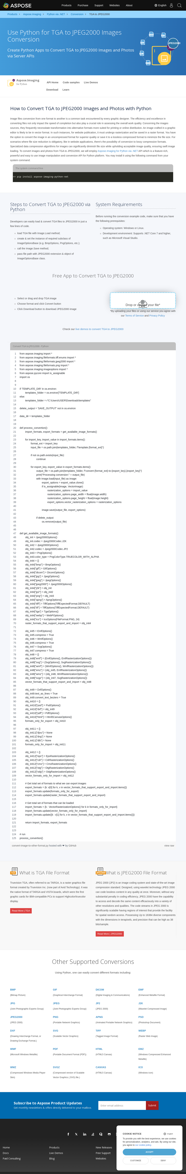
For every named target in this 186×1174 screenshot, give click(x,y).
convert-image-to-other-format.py (30, 845)
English (159, 5)
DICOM (100, 982)
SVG (55, 1023)
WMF (13, 1041)
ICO (140, 1060)
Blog (52, 1151)
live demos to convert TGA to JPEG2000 (99, 329)
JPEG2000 (16, 1009)
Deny (163, 1160)
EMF (141, 982)
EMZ (141, 1041)
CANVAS (101, 1060)
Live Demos (91, 82)
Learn (66, 89)
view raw (169, 845)
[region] (93, 596)
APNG (99, 1009)
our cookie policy (143, 1145)
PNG (55, 1009)
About (129, 5)
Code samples (71, 82)
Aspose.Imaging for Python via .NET (118, 151)
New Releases (104, 1140)
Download (52, 89)
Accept (149, 1152)
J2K (140, 996)
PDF (55, 1041)
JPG (12, 996)
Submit (152, 1098)
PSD (141, 1009)
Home (6, 1140)
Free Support (103, 1146)
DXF (12, 1023)
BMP (13, 982)
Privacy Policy (157, 315)
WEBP (142, 1023)
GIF (55, 982)
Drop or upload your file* (143, 305)
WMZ (13, 1060)
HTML (99, 1041)
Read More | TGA (21, 908)
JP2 (98, 996)
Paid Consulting (11, 1151)
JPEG (56, 996)
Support (98, 5)
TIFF (98, 1023)
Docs (6, 1146)
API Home (52, 82)
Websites (114, 5)
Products (66, 5)
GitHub (72, 845)
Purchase (83, 5)
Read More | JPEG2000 (109, 931)
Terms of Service (134, 315)
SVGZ (56, 1060)
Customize (135, 1160)
